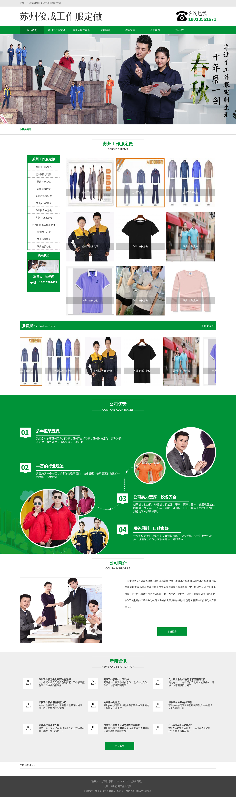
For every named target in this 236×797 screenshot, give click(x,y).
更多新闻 (119, 746)
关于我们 (155, 30)
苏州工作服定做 (56, 30)
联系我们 (179, 30)
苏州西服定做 (44, 188)
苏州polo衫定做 (44, 203)
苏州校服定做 (44, 246)
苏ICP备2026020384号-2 (138, 791)
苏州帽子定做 (44, 232)
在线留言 (130, 30)
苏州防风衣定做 (44, 210)
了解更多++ (208, 325)
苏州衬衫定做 (44, 181)
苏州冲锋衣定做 (81, 30)
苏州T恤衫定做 (43, 174)
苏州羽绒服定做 (44, 217)
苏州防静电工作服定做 (43, 224)
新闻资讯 (106, 30)
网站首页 (32, 30)
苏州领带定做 (44, 239)
